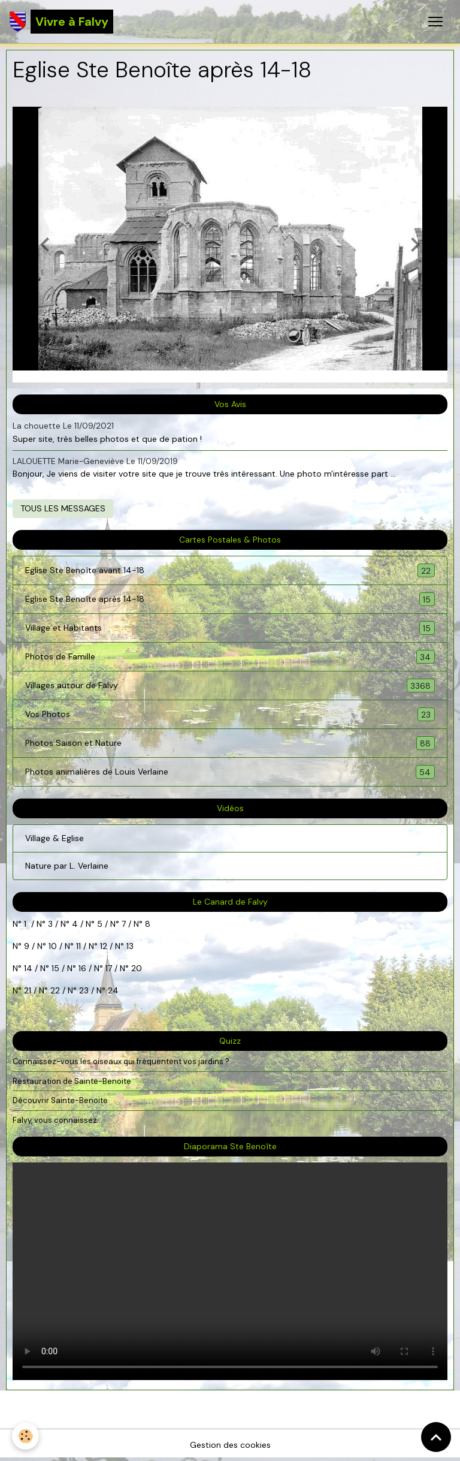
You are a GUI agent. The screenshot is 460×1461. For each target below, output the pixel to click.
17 (108, 968)
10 (51, 946)
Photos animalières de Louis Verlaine (230, 772)
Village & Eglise (54, 838)
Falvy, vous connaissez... (57, 1120)
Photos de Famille (230, 657)
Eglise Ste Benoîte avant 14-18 (230, 570)
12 (105, 946)
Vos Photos (230, 714)
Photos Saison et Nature (230, 743)
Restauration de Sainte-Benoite (72, 1081)
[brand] (61, 22)
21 (29, 990)
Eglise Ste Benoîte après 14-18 (230, 599)
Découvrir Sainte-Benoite (60, 1100)
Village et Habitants (230, 628)
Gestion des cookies (230, 1444)
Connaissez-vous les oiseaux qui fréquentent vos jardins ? (121, 1061)
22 (54, 990)
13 (130, 946)
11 (77, 946)
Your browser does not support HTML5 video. (230, 1271)
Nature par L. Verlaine (66, 865)
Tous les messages (62, 508)
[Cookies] (25, 1436)
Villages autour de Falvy (230, 685)
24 (112, 990)
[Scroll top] (436, 1437)
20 (135, 968)
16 (82, 968)
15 (55, 968)
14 (28, 968)
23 (84, 990)
